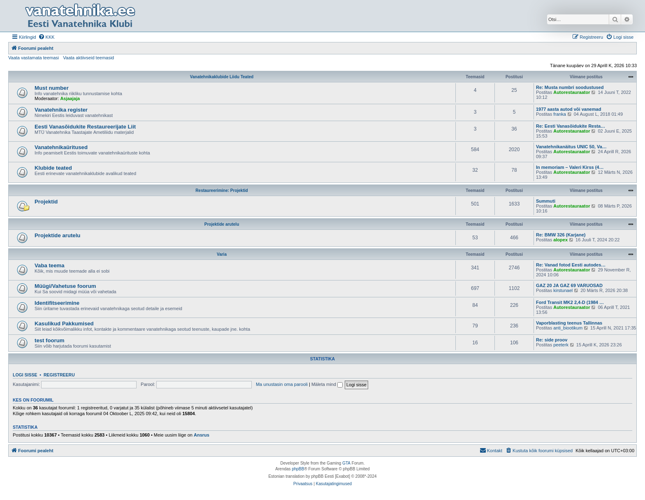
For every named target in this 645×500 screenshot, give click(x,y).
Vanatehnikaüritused (61, 147)
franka (559, 114)
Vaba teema (50, 265)
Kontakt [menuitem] (491, 450)
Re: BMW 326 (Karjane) (560, 234)
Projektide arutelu (221, 224)
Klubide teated (53, 168)
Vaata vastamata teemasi (33, 57)
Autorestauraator (571, 92)
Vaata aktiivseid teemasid (88, 57)
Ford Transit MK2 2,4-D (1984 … (570, 302)
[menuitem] (46, 37)
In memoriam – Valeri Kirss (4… (569, 167)
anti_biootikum (567, 327)
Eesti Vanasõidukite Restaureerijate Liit (85, 127)
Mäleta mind (327, 384)
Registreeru (59, 374)
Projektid (46, 202)
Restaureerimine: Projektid (221, 190)
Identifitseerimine (57, 303)
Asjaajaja (70, 98)
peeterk (560, 344)
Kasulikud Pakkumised (64, 323)
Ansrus (201, 434)
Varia (222, 254)
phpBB (298, 469)
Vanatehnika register (61, 110)
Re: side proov (551, 339)
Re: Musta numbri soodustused (569, 87)
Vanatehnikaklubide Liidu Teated (221, 77)
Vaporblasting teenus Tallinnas (569, 322)
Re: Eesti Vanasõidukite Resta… (570, 126)
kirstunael (563, 290)
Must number (52, 88)
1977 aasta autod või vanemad (568, 109)
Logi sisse (25, 374)
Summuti (545, 201)
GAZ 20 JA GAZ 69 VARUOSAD (569, 285)
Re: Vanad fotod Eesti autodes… (571, 264)
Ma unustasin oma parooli (282, 384)
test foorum (50, 340)
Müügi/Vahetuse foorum (65, 286)
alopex (560, 239)
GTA (346, 463)
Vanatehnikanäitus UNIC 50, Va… (571, 146)
